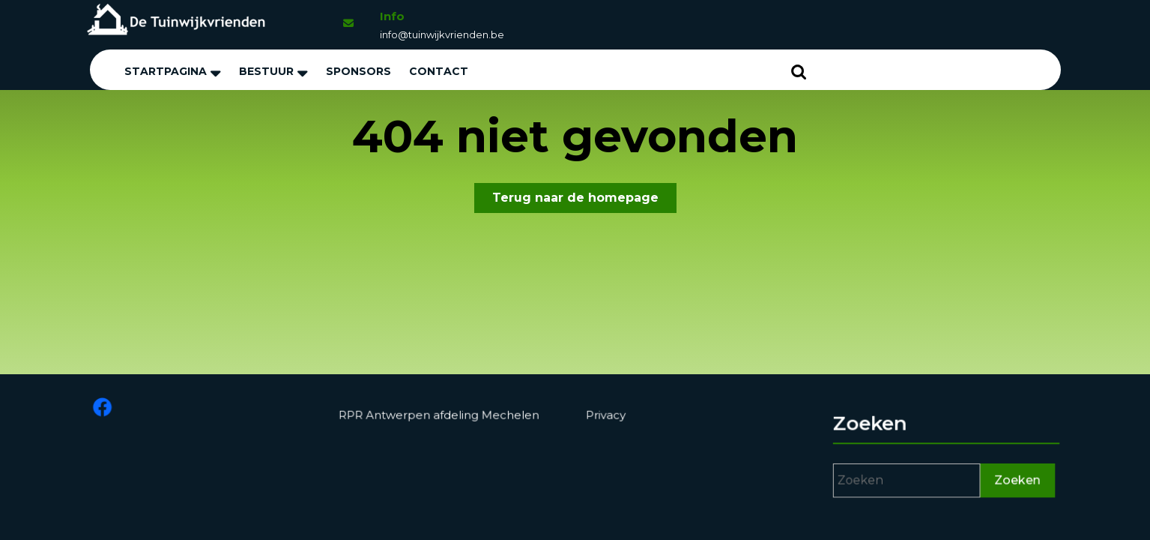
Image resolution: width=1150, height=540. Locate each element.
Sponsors (358, 71)
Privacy (606, 415)
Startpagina (165, 71)
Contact (438, 71)
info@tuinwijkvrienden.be (442, 34)
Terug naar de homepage (584, 200)
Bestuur (266, 71)
